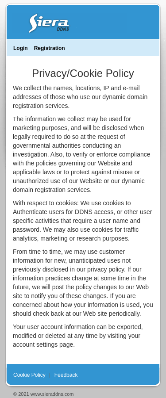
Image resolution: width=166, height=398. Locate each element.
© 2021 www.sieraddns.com (43, 394)
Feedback (66, 375)
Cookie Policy (29, 375)
